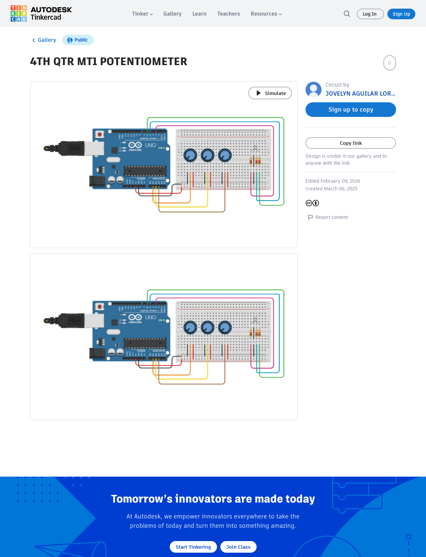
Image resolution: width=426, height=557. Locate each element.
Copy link (351, 142)
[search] (347, 14)
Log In (370, 14)
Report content (327, 217)
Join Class (238, 546)
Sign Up (401, 14)
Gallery (43, 40)
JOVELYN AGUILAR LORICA (363, 93)
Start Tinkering (193, 546)
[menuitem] (142, 14)
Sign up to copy (350, 109)
